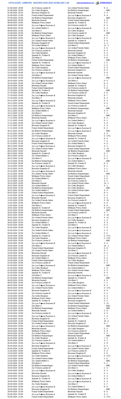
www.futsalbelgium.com (85, 3)
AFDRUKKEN (103, 3)
